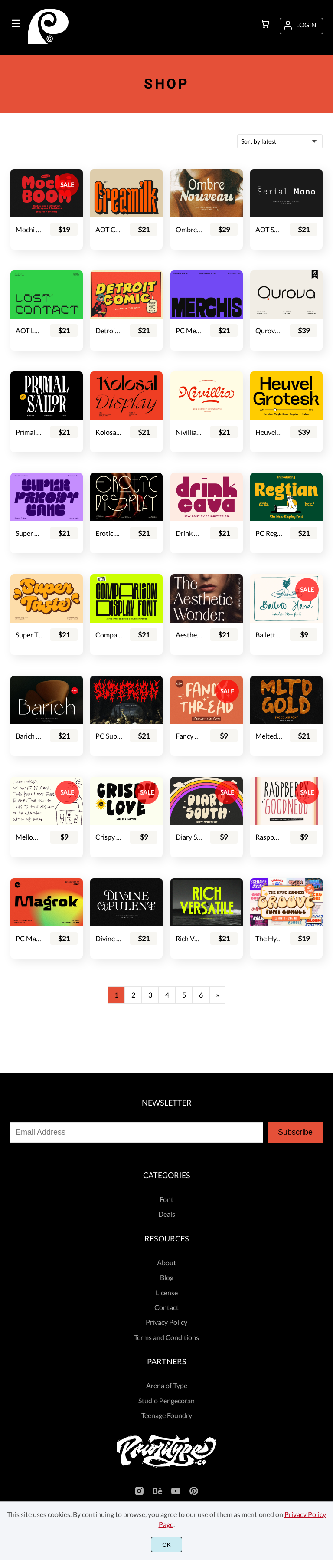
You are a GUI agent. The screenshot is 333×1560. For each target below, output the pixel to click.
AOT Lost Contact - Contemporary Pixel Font (29, 330)
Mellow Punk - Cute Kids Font (29, 837)
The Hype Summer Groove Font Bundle (268, 938)
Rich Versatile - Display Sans (189, 938)
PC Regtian (268, 533)
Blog (166, 1277)
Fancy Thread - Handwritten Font (189, 736)
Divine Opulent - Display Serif (108, 938)
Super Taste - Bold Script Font (29, 635)
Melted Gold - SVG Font (268, 736)
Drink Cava (189, 533)
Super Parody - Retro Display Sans (29, 533)
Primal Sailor (29, 432)
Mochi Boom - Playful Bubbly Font (29, 229)
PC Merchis (189, 330)
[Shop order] (280, 141)
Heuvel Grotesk (268, 432)
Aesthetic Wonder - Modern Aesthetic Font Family (189, 635)
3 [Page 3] (150, 995)
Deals (166, 1214)
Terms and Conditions (166, 1337)
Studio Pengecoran (166, 1400)
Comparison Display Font (108, 635)
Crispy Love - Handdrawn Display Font (108, 837)
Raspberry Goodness (268, 837)
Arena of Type (166, 1385)
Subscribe (295, 1132)
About (166, 1262)
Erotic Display (108, 533)
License (167, 1292)
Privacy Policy (166, 1322)
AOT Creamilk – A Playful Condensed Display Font (108, 229)
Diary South (189, 837)
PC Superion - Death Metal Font (108, 736)
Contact (166, 1307)
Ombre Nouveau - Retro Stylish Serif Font (189, 229)
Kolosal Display (108, 432)
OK (166, 1544)
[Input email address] (136, 1132)
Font (166, 1199)
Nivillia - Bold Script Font (189, 432)
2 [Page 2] (133, 995)
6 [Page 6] (201, 995)
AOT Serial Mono (268, 229)
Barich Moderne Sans (29, 736)
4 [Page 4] (167, 995)
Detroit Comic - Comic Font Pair (108, 330)
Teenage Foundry (166, 1415)
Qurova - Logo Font (268, 330)
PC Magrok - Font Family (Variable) (29, 938)
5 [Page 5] (184, 995)
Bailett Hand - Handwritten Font (268, 635)
